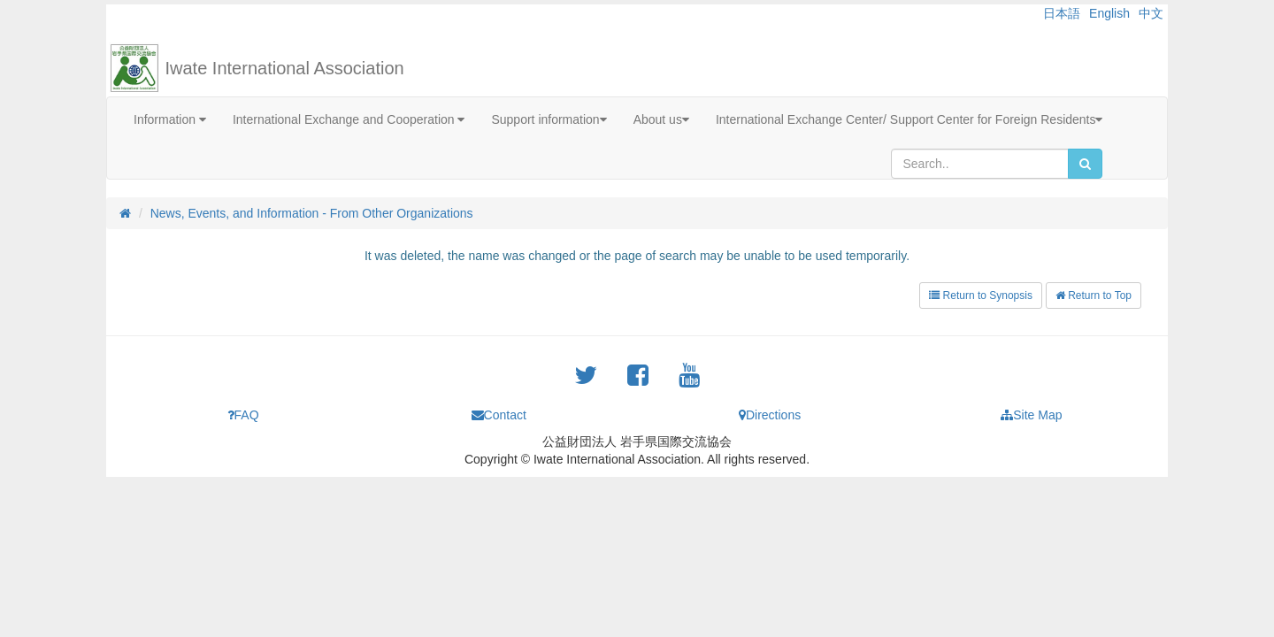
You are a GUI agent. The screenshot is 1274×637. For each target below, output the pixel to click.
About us (661, 119)
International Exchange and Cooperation (349, 119)
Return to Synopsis (980, 295)
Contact (499, 415)
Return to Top (1093, 295)
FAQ (243, 415)
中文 (1151, 13)
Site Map (1031, 415)
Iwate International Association (284, 68)
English (1109, 13)
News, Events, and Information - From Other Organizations (311, 213)
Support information (548, 119)
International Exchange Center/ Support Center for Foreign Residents (909, 119)
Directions (770, 415)
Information (170, 119)
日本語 (1061, 13)
